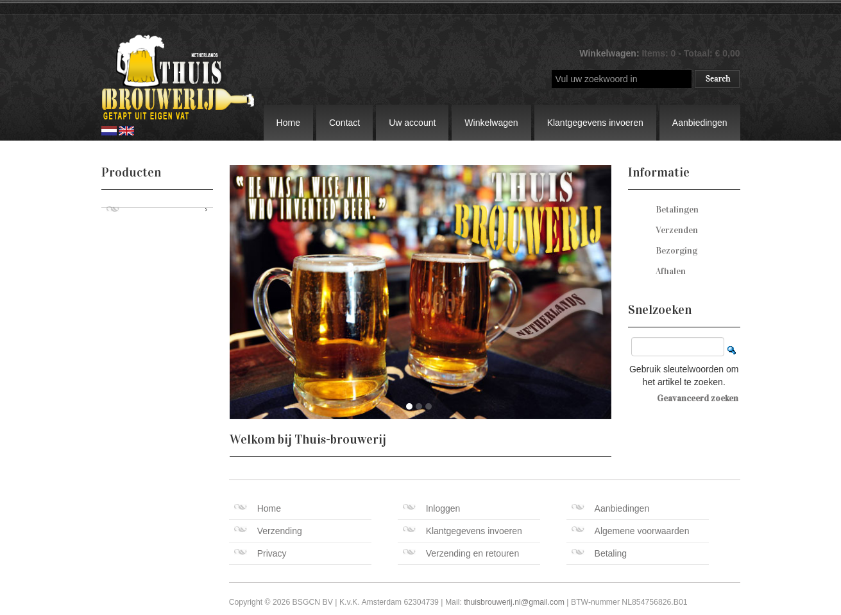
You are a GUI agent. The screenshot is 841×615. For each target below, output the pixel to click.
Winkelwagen (491, 122)
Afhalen (671, 271)
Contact (344, 122)
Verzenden (677, 230)
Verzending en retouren (461, 553)
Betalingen (677, 209)
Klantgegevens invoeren (595, 122)
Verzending (268, 531)
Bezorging (676, 250)
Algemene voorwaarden (631, 531)
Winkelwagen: (610, 53)
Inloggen (432, 508)
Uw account (412, 122)
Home (288, 122)
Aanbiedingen (699, 122)
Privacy (260, 553)
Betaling (599, 553)
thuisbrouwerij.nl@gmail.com (514, 602)
